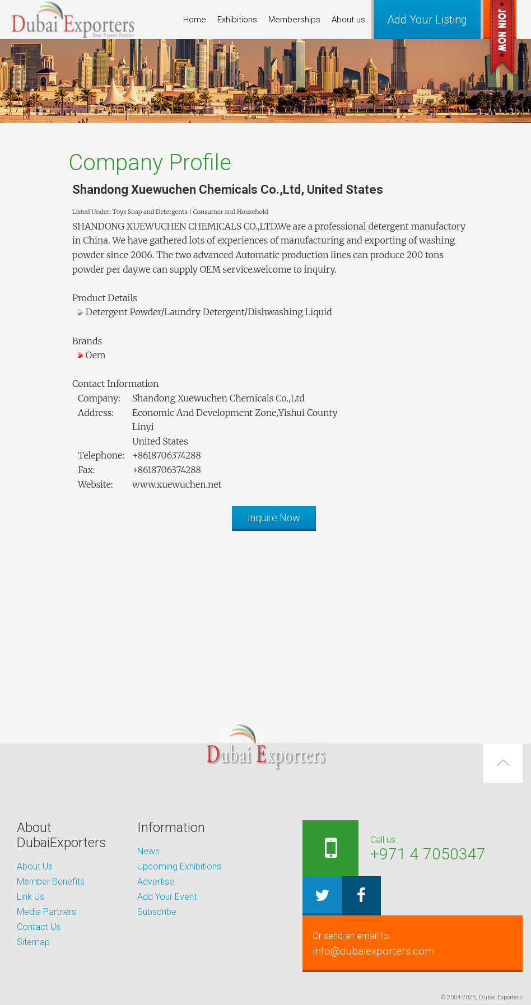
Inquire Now (274, 517)
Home (194, 20)
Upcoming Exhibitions (179, 866)
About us (348, 20)
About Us (35, 866)
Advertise (155, 881)
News (148, 851)
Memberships (294, 20)
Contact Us (38, 927)
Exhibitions (237, 20)
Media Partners (46, 911)
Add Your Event (167, 896)
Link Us (30, 896)
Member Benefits (51, 881)
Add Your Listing (427, 19)
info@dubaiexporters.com (403, 943)
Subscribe (156, 911)
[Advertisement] (265, 617)
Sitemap (33, 942)
